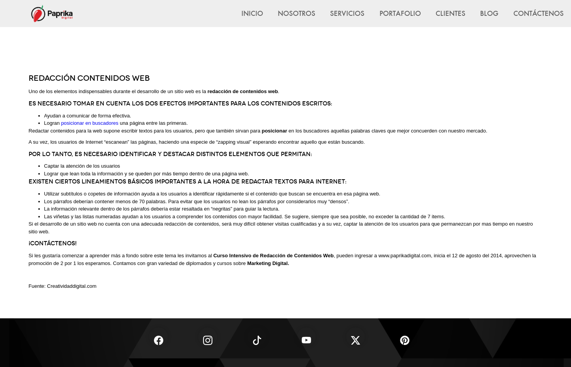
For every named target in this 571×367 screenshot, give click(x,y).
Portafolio (400, 13)
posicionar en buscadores (89, 123)
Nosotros (296, 13)
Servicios (347, 13)
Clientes (450, 13)
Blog (489, 13)
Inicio (252, 13)
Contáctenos (538, 13)
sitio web (184, 91)
